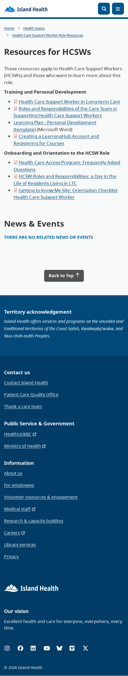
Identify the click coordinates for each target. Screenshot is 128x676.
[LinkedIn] (33, 648)
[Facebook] (20, 648)
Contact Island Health (26, 383)
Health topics (34, 28)
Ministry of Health (25, 446)
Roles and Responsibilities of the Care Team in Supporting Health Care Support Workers (65, 112)
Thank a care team (23, 406)
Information (19, 463)
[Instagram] (7, 648)
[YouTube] (47, 648)
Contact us (17, 372)
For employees (19, 485)
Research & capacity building (33, 521)
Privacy (11, 556)
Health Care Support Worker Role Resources (47, 35)
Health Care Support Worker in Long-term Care (69, 101)
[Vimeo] (72, 648)
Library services (20, 545)
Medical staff (20, 509)
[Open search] (104, 9)
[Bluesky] (59, 648)
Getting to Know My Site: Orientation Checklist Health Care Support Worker (65, 193)
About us (13, 473)
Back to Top (64, 276)
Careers (14, 533)
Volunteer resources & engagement (41, 497)
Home (9, 28)
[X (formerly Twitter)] (85, 648)
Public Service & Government (39, 423)
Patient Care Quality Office (31, 394)
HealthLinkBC (20, 434)
